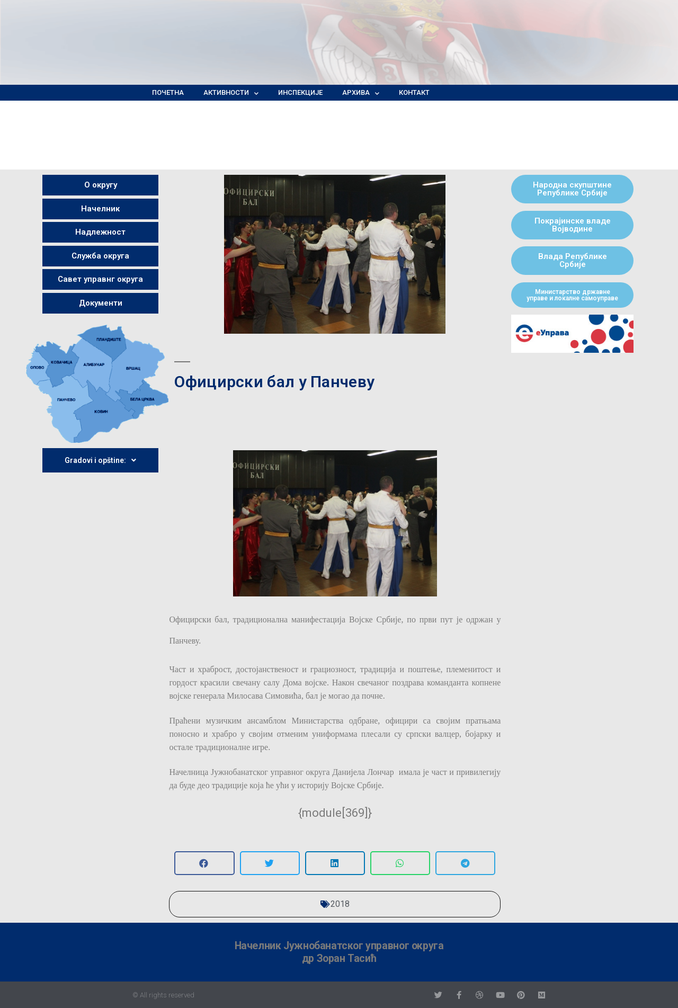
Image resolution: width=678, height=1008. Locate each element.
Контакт (414, 92)
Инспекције (300, 92)
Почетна (168, 92)
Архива (360, 93)
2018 (340, 904)
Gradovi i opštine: (100, 460)
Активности (230, 93)
